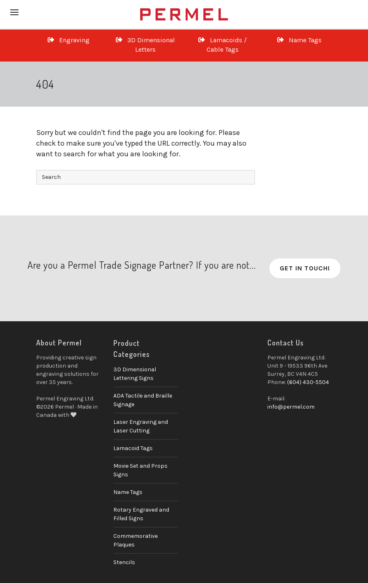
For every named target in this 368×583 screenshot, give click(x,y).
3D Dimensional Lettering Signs (134, 374)
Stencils (124, 562)
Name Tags (299, 40)
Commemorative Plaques (135, 540)
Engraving (69, 40)
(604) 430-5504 (308, 382)
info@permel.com (291, 406)
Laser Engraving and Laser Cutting (140, 426)
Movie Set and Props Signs (140, 470)
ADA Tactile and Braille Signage (142, 400)
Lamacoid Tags (133, 448)
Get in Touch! (305, 268)
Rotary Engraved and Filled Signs (141, 514)
